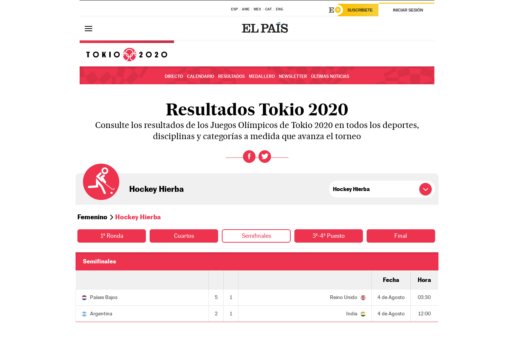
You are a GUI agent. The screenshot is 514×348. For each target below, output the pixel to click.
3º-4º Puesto (329, 235)
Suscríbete (360, 10)
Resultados (231, 76)
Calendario (200, 76)
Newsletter (293, 76)
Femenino (92, 217)
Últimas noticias (330, 76)
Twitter (264, 156)
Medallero (262, 76)
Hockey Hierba (156, 189)
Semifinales (256, 235)
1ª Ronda (111, 235)
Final (400, 235)
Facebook (249, 156)
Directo (174, 76)
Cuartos (184, 235)
